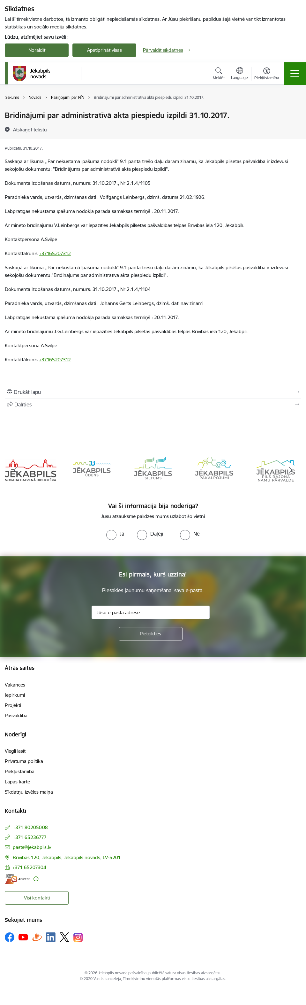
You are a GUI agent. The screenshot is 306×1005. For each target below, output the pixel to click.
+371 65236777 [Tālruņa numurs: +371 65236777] (30, 837)
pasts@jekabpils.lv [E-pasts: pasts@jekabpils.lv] (32, 847)
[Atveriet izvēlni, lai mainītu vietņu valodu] (239, 74)
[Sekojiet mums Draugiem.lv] (37, 937)
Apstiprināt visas (104, 50)
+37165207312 (55, 253)
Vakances (15, 685)
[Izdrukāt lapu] (153, 392)
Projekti (13, 705)
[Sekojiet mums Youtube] (23, 937)
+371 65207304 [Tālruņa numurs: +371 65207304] (29, 867)
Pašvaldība (16, 715)
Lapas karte (17, 782)
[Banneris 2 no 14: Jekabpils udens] (92, 470)
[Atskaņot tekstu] (30, 129)
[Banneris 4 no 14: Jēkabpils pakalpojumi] (214, 470)
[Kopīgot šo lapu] (153, 404)
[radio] (115, 534)
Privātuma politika (24, 761)
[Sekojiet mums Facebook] (9, 937)
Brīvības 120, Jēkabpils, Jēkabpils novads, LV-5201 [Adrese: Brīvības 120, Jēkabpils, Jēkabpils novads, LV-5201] (67, 857)
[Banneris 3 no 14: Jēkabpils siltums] (153, 470)
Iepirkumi (15, 695)
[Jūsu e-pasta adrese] (151, 612)
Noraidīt (36, 50)
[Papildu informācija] (36, 878)
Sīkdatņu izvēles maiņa (29, 792)
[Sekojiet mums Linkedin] (51, 937)
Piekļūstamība (19, 771)
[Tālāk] (290, 470)
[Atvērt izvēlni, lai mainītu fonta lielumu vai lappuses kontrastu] (266, 74)
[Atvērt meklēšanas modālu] (219, 74)
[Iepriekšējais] (15, 470)
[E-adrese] (17, 879)
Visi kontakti (37, 898)
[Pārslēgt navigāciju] (295, 73)
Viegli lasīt (15, 751)
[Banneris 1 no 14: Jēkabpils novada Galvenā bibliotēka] (30, 470)
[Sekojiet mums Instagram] (78, 937)
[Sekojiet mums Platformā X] (64, 937)
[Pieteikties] (151, 633)
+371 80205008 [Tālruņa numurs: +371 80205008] (30, 827)
